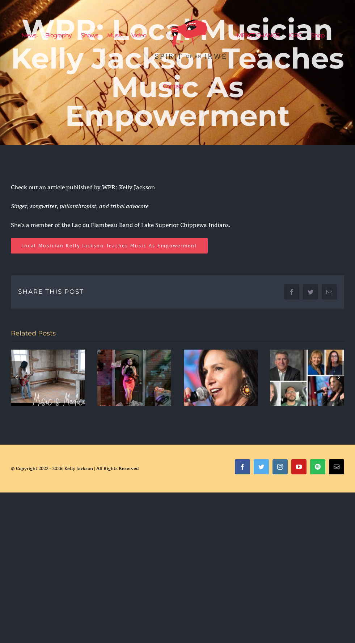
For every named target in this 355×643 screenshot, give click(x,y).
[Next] (338, 377)
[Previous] (16, 377)
